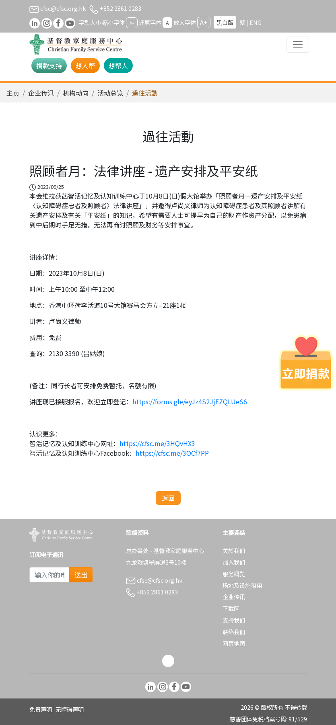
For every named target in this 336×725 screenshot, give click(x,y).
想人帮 (85, 65)
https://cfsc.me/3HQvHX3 (157, 443)
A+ (204, 22)
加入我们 (234, 562)
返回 (168, 498)
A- (132, 23)
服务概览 (234, 573)
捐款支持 (49, 65)
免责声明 (40, 709)
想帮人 (118, 65)
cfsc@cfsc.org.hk (57, 8)
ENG (255, 22)
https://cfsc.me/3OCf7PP (172, 453)
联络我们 (234, 631)
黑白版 (224, 22)
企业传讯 (41, 93)
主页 (12, 93)
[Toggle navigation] (298, 45)
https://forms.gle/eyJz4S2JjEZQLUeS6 (189, 401)
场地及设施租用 (242, 585)
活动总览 (110, 93)
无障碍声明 (70, 709)
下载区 (231, 608)
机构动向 (76, 93)
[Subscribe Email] (49, 574)
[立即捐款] (306, 362)
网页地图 (234, 643)
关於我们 (234, 550)
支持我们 (234, 620)
